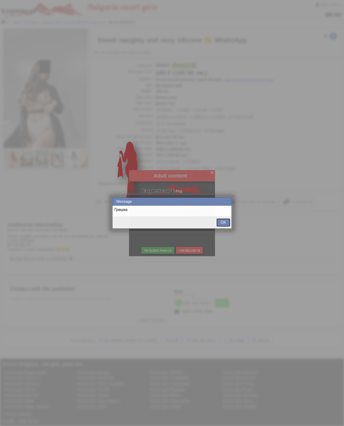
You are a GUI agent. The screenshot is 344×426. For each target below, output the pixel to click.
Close (228, 201)
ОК (223, 222)
